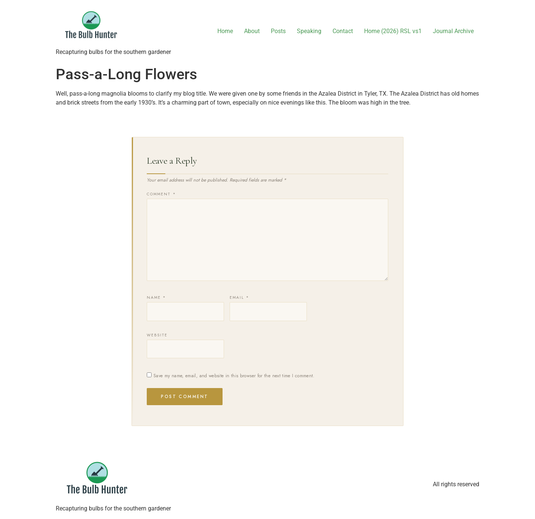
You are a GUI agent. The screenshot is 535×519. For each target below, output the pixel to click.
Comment (161, 194)
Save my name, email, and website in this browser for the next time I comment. (234, 376)
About (252, 31)
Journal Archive (453, 31)
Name (156, 297)
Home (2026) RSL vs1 (393, 31)
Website (157, 335)
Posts (278, 31)
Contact (343, 31)
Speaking (309, 31)
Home (225, 31)
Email (240, 297)
